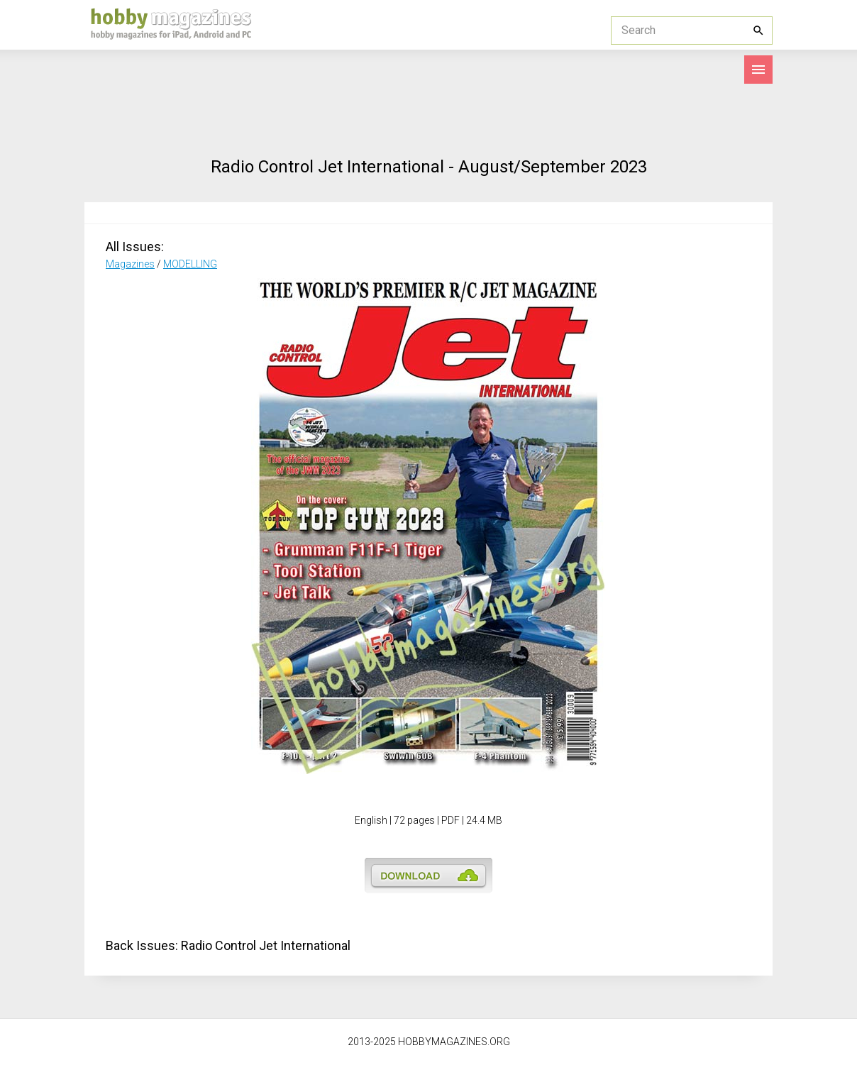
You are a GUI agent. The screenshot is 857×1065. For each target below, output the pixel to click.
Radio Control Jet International (265, 945)
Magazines (130, 264)
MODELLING (190, 264)
